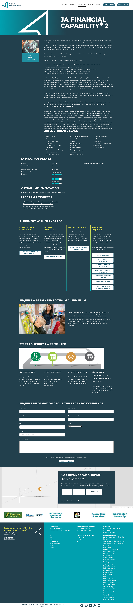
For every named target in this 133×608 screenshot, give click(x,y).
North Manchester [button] (109, 580)
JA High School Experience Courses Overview (38, 204)
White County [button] (108, 595)
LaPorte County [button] (108, 570)
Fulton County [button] (108, 555)
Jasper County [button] (108, 564)
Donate (66, 492)
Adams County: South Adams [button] (113, 543)
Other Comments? (25, 439)
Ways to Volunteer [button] (56, 528)
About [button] (52, 535)
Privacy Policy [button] (39, 604)
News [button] (52, 547)
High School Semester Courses (103, 276)
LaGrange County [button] (109, 568)
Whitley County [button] (108, 597)
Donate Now (109, 5)
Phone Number (73, 416)
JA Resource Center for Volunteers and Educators (39, 206)
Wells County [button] (107, 593)
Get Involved (123, 5)
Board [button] (52, 539)
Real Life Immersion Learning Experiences (103, 282)
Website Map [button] (57, 604)
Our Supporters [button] (108, 530)
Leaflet (114, 507)
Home (64, 5)
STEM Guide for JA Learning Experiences (36, 208)
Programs (82, 5)
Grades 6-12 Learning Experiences (102, 271)
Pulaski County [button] (108, 582)
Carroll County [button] (108, 545)
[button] (74, 5)
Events (91, 5)
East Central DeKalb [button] (110, 551)
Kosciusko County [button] (109, 566)
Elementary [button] (81, 537)
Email (21, 416)
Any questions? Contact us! (70, 501)
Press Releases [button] (55, 543)
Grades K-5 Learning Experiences (103, 265)
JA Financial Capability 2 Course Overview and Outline (40, 202)
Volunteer (79, 492)
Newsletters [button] (54, 545)
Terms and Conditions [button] (27, 604)
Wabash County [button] (108, 591)
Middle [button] (79, 539)
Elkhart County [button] (108, 553)
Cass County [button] (107, 547)
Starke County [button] (108, 587)
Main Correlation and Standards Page (30, 252)
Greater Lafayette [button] (109, 560)
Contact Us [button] (8, 537)
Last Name (72, 408)
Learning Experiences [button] (85, 535)
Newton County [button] (108, 576)
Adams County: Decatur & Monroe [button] (114, 541)
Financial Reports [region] (109, 532)
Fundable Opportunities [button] (111, 528)
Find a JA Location (109, 599)
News (98, 5)
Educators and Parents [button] (86, 526)
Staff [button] (51, 537)
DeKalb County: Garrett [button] (111, 549)
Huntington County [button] (110, 562)
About (71, 5)
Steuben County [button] (109, 589)
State (69, 423)
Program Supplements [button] (84, 528)
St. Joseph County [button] (109, 584)
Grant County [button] (108, 557)
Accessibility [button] (48, 604)
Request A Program (94, 492)
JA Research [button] (54, 541)
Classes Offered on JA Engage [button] (60, 530)
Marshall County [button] (108, 572)
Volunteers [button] (54, 526)
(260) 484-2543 (9, 539)
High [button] (78, 541)
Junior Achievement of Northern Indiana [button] (114, 538)
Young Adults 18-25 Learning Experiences (103, 287)
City (20, 423)
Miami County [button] (108, 574)
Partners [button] (106, 526)
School (21, 431)
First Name (23, 408)
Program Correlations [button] (84, 530)
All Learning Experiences (102, 260)
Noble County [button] (108, 578)
